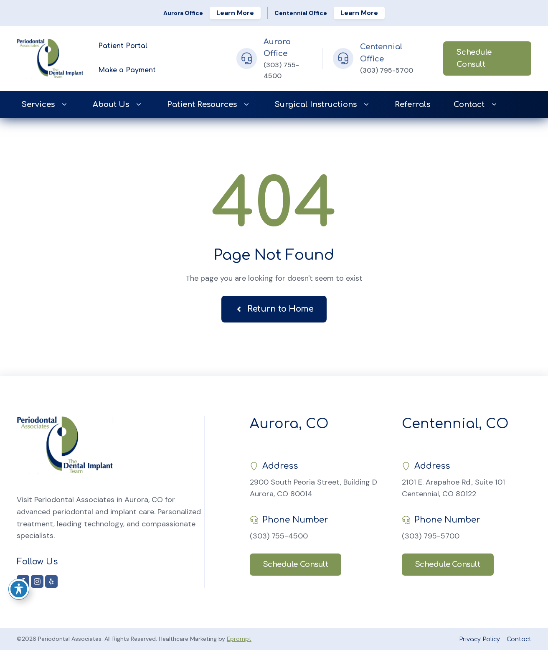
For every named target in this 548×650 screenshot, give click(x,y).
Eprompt (239, 638)
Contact (476, 105)
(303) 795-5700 (386, 70)
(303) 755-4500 (279, 536)
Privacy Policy (479, 639)
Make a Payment (127, 70)
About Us (118, 105)
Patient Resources (209, 105)
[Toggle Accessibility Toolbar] (19, 589)
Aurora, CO (289, 423)
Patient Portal (122, 46)
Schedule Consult (474, 58)
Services (45, 105)
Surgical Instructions (323, 105)
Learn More (235, 12)
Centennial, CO (455, 423)
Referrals (412, 104)
